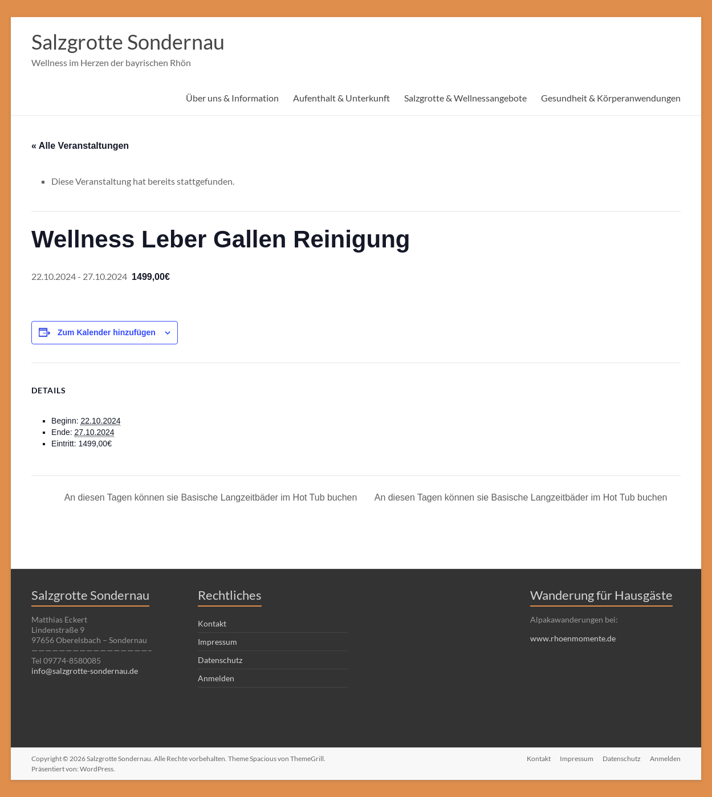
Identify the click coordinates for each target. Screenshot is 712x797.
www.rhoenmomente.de (573, 638)
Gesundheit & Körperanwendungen (611, 97)
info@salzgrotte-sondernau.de (84, 671)
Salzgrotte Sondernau (128, 41)
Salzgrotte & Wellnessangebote (465, 97)
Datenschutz (220, 660)
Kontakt (212, 623)
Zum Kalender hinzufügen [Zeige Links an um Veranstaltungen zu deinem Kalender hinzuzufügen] (107, 332)
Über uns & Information (232, 97)
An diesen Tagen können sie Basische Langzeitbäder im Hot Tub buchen (209, 497)
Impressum (217, 641)
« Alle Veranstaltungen (80, 146)
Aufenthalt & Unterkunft (341, 97)
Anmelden (216, 678)
